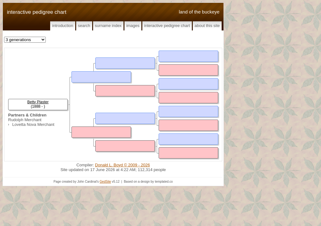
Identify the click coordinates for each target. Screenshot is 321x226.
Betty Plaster (38, 102)
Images (132, 25)
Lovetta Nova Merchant (33, 124)
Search (84, 25)
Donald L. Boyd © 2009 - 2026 (122, 165)
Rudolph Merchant (24, 119)
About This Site (207, 25)
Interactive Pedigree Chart (167, 25)
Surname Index (108, 25)
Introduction (62, 25)
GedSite (105, 181)
